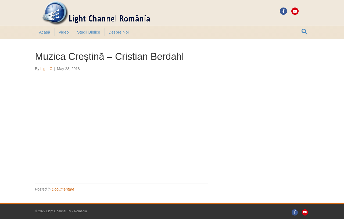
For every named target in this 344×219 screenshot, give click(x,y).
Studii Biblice (88, 32)
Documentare (63, 189)
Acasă (44, 32)
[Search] (304, 31)
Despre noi (119, 32)
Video (64, 32)
